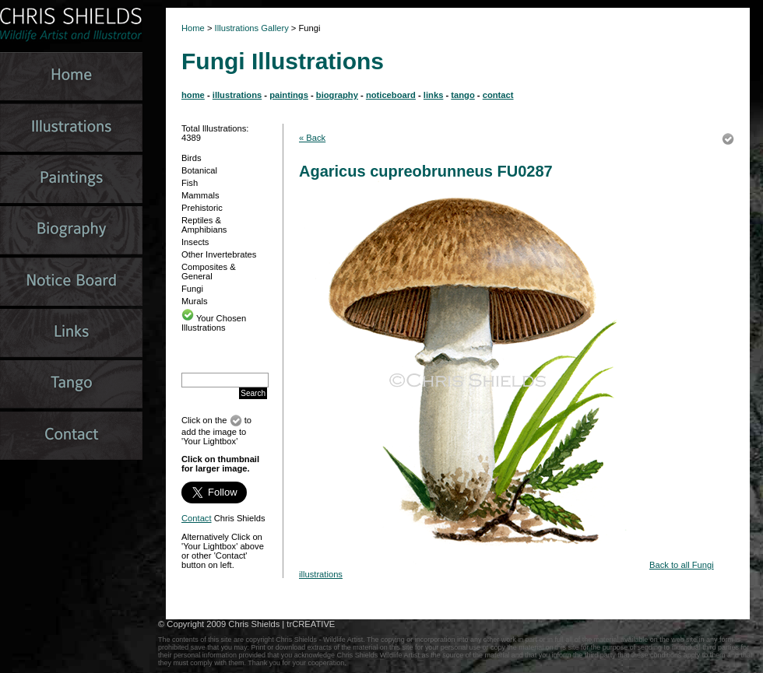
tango (462, 95)
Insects (195, 242)
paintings (288, 95)
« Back (312, 137)
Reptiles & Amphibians (204, 225)
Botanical (199, 170)
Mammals (200, 195)
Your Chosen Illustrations (213, 323)
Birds (191, 158)
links (434, 95)
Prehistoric (202, 207)
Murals (194, 301)
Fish (189, 183)
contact (498, 95)
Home (193, 28)
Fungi (192, 288)
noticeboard (391, 95)
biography (337, 95)
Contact (196, 518)
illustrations (237, 95)
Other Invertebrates (218, 254)
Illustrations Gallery (251, 28)
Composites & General (208, 271)
